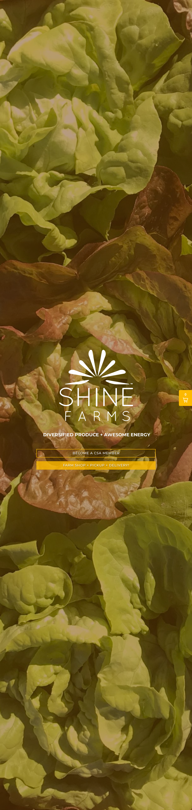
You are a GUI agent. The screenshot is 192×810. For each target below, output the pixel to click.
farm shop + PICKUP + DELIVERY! (96, 465)
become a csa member (96, 453)
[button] (185, 398)
